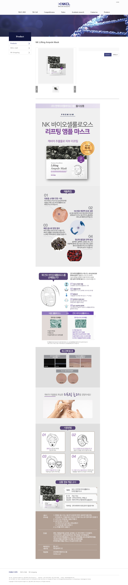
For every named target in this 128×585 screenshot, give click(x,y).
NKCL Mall (23, 572)
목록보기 (115, 54)
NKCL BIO (22, 12)
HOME (117, 2)
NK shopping (14, 52)
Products (107, 12)
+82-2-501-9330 (47, 577)
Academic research (78, 12)
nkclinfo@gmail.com (69, 577)
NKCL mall (14, 48)
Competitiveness (49, 12)
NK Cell (35, 12)
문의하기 (107, 54)
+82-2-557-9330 (55, 577)
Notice (63, 12)
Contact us (94, 12)
